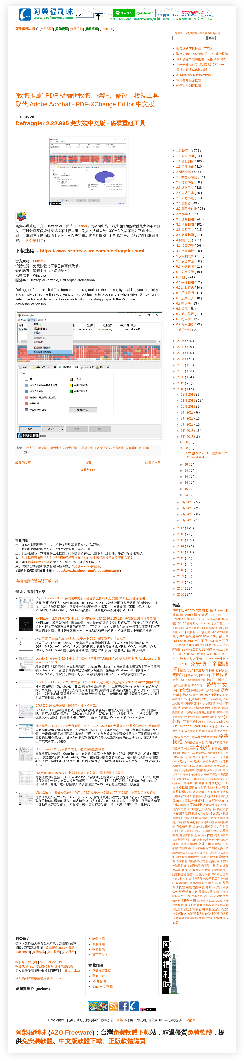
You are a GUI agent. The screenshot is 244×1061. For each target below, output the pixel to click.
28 (187, 448)
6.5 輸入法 (184, 303)
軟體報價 (98, 949)
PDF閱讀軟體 (195, 645)
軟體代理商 (23, 966)
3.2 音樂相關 (185, 224)
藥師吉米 (98, 976)
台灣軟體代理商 (42, 966)
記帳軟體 (205, 869)
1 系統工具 (86, 447)
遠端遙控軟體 (195, 887)
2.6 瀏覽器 (184, 203)
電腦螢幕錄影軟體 (188, 80)
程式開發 (192, 844)
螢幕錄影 (222, 865)
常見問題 (47, 29)
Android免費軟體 (199, 610)
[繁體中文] (56, 447)
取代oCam (186, 761)
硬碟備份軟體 (203, 835)
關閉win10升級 (181, 896)
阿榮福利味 (34, 240)
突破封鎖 (204, 844)
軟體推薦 (98, 938)
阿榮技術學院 (101, 970)
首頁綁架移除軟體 (187, 918)
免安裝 (31, 1041)
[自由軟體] (181, 690)
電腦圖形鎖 (218, 905)
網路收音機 (207, 852)
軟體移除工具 (184, 882)
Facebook (23, 952)
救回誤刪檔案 (215, 800)
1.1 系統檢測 (185, 156)
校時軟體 (208, 804)
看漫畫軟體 (186, 835)
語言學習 (192, 874)
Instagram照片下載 (211, 623)
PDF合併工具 (198, 640)
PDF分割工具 (219, 636)
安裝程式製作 (199, 778)
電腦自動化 (213, 909)
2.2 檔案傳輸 (185, 182)
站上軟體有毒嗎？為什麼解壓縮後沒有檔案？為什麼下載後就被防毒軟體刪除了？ (77, 557)
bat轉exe (223, 721)
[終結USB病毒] (194, 685)
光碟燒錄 (216, 730)
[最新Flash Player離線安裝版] (189, 679)
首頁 (88, 462)
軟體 (46, 1041)
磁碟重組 (131, 447)
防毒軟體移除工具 (202, 896)
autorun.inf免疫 (207, 721)
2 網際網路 (184, 171)
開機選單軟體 (221, 891)
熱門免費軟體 (182, 826)
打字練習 (186, 796)
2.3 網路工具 (185, 187)
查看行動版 (88, 469)
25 (187, 464)
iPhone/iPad (190, 726)
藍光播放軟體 (214, 861)
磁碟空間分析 (211, 839)
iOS (175, 726)
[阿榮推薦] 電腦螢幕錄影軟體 (205, 716)
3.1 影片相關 (185, 219)
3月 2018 (187, 508)
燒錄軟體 (198, 826)
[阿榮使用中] (199, 699)
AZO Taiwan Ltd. (51, 962)
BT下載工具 (220, 614)
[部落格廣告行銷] (212, 694)
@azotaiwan (72, 970)
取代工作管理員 (219, 761)
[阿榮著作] (190, 721)
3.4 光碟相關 (185, 235)
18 (187, 476)
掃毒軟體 (223, 796)
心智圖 (215, 791)
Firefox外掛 (214, 619)
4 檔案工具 (184, 240)
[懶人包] (204, 675)
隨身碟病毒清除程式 (209, 900)
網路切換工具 (220, 848)
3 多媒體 (182, 214)
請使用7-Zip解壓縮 (87, 566)
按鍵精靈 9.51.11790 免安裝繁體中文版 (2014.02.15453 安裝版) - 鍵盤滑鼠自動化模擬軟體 (98, 725)
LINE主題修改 (191, 628)
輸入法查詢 (214, 883)
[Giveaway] (213, 658)
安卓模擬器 (183, 778)
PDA (206, 636)
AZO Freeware (71, 1032)
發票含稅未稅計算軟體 (197, 831)
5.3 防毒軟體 (185, 272)
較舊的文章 (153, 462)
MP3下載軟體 (186, 632)
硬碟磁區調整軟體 (188, 85)
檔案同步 (197, 809)
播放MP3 (178, 800)
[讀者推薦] (71, 447)
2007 (181, 588)
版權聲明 (53, 952)
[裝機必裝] (198, 690)
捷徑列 (212, 796)
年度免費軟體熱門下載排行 (37, 581)
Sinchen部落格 (102, 986)
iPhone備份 (209, 726)
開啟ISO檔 (205, 891)
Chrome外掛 (181, 619)
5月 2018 (187, 436)
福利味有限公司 (26, 962)
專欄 (201, 783)
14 (187, 482)
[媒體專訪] (186, 670)
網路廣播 (193, 852)
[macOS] (179, 664)
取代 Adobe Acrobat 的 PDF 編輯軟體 (202, 54)
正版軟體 (120, 1041)
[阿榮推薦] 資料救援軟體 (200, 712)
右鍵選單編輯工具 (183, 765)
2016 (181, 534)
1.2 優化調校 (103, 447)
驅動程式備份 (207, 918)
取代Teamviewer (211, 757)
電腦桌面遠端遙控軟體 (191, 69)
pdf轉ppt (190, 730)
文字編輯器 (194, 804)
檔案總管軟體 (181, 813)
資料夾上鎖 (218, 874)
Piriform (39, 261)
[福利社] (177, 685)
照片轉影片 (222, 822)
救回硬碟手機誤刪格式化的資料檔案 (201, 59)
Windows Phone (194, 653)
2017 (181, 528)
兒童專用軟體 (180, 748)
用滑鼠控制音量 (215, 826)
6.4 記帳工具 (185, 298)
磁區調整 (197, 839)
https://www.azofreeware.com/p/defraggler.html (92, 250)
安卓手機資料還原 (193, 774)
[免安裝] (31, 447)
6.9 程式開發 (185, 324)
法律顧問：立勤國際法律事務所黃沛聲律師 (196, 33)
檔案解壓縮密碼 (39, 562)
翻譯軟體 (181, 861)
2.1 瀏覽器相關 (187, 177)
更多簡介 (69, 952)
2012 (181, 558)
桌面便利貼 (222, 804)
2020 (181, 377)
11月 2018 (188, 400)
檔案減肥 (223, 809)
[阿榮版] (43, 447)
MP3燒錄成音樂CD (190, 636)
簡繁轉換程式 (203, 848)
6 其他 (181, 277)
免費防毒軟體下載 (217, 742)
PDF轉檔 (178, 645)
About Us (107, 29)
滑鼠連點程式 (193, 818)
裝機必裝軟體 (190, 869)
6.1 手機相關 (185, 282)
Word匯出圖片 (218, 653)
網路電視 (181, 856)
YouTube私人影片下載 (187, 658)
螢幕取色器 (208, 865)
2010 (181, 570)
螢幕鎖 (176, 869)
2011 (181, 564)
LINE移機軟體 (208, 627)
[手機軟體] (220, 675)
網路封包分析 (180, 852)
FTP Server (198, 619)
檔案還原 (216, 813)
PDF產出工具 (219, 640)
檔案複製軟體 (200, 813)
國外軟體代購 (63, 966)
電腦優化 (190, 904)
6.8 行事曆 (184, 319)
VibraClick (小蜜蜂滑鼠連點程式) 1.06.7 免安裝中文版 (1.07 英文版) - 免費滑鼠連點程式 (95, 792)
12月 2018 (188, 394)
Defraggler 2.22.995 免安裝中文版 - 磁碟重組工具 (80, 123)
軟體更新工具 (211, 878)
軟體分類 (76, 29)
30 (187, 442)
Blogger (190, 1020)
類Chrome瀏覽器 (187, 913)
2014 (181, 546)
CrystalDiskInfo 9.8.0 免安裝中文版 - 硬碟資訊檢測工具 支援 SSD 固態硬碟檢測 (90, 598)
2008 (181, 582)
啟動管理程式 (204, 765)
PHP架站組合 (213, 645)
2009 (181, 576)
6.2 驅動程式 (185, 287)
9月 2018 (187, 412)
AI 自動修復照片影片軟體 (193, 75)
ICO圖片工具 (190, 623)
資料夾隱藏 (196, 878)
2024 (181, 353)
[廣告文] (192, 675)
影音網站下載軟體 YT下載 (194, 48)
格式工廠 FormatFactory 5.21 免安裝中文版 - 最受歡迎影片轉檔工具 (82, 638)
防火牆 (218, 896)
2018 (181, 389)
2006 (181, 594)
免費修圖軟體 (209, 736)
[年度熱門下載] (204, 670)
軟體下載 (89, 1041)
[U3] (226, 658)
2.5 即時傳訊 (185, 198)
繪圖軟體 (194, 856)
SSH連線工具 (189, 649)
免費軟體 (118, 447)
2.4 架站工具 (185, 193)
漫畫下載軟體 (210, 818)
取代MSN (195, 757)
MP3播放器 (203, 632)
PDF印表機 (179, 640)
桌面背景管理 (181, 809)
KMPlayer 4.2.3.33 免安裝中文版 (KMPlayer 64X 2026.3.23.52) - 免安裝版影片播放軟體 (95, 618)
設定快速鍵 (179, 874)
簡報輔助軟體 (186, 848)
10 (187, 488)
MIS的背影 (99, 981)
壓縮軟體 (200, 770)
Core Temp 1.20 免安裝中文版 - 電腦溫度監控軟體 (69, 749)
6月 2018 (187, 430)
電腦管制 (198, 909)
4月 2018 (187, 502)
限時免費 (188, 900)
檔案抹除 (210, 809)
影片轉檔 (222, 787)
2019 (181, 383)
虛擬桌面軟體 (192, 865)
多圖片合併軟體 (216, 770)
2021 (181, 371)
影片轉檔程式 (182, 791)
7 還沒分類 (184, 329)
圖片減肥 (219, 765)
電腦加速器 (204, 904)
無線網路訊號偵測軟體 (200, 822)
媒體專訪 (39, 952)
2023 (181, 359)
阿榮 (120, 1020)
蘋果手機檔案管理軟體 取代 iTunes (200, 64)
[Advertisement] (88, 58)
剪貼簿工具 (188, 753)
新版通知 (98, 944)
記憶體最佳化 (220, 869)
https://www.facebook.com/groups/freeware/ (87, 570)
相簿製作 (216, 831)
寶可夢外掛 (191, 783)
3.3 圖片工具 (185, 229)
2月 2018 (187, 514)
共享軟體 (200, 747)
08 (187, 494)
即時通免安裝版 (216, 753)
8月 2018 (187, 418)
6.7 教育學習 (185, 314)
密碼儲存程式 (216, 778)
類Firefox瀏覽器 (210, 913)
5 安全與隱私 (185, 256)
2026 (181, 341)
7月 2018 (187, 424)
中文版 (68, 1041)
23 (187, 470)
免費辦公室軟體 (194, 742)
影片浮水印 (208, 787)
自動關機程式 (196, 861)
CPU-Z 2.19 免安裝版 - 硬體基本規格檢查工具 (67, 705)
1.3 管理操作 (185, 166)
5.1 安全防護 (185, 261)
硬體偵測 (184, 839)
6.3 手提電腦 (185, 292)
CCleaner (80, 226)
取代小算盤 (201, 761)
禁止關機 (181, 844)
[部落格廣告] (190, 694)
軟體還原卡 (200, 882)
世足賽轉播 (203, 730)
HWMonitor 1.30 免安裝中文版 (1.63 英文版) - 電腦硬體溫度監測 (79, 772)
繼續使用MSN (209, 856)
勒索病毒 (201, 753)
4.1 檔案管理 (185, 245)
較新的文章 (23, 462)
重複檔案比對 (188, 891)
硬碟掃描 (219, 835)
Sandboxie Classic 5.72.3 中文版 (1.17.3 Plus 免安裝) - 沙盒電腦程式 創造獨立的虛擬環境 (97, 682)
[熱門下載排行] (218, 679)
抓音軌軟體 (200, 796)
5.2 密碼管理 (185, 266)
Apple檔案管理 (197, 614)
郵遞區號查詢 (214, 887)
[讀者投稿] (212, 690)
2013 (181, 552)
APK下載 (178, 610)
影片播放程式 (214, 783)
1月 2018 (187, 520)
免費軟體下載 (131, 1032)
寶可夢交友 (100, 954)
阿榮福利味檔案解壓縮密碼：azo (38, 978)
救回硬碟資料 (194, 800)
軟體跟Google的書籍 (60, 947)
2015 (181, 540)
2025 (181, 347)
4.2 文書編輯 (185, 250)
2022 (181, 365)
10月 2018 (188, 406)
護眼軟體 (204, 874)
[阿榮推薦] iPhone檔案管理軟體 (204, 703)
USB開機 (205, 649)
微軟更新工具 (201, 791)
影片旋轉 (194, 787)
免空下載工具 (192, 736)
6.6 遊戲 (182, 308)
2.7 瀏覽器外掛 (187, 208)
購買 (139, 1041)
